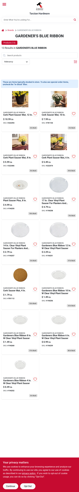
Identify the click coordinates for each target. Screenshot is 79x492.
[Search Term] (40, 20)
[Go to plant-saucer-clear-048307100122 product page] (59, 242)
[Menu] (4, 4)
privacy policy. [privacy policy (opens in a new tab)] (29, 473)
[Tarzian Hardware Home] (39, 6)
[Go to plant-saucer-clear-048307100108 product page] (59, 287)
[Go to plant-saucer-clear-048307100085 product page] (20, 332)
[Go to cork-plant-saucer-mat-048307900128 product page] (20, 111)
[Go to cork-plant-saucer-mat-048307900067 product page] (59, 153)
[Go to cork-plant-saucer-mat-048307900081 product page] (20, 153)
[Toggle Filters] (75, 61)
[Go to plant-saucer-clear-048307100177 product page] (59, 197)
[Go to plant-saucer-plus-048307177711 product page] (20, 197)
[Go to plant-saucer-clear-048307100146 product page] (20, 242)
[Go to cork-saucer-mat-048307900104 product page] (59, 111)
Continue (10, 486)
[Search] (75, 19)
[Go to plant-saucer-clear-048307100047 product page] (20, 377)
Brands (11, 30)
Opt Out (28, 486)
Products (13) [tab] (9, 43)
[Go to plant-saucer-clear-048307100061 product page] (59, 332)
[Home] (3, 30)
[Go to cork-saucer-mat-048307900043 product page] (20, 287)
